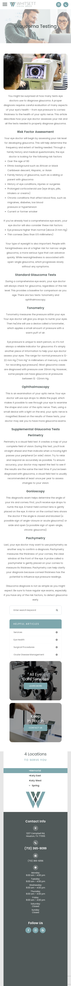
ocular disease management (29, 654)
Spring (35, 785)
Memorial (35, 770)
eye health (19, 639)
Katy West (35, 780)
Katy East (35, 775)
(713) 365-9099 (35, 848)
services (18, 632)
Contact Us (35, 727)
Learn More (35, 685)
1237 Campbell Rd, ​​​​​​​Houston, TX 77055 (35, 835)
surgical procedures (24, 647)
